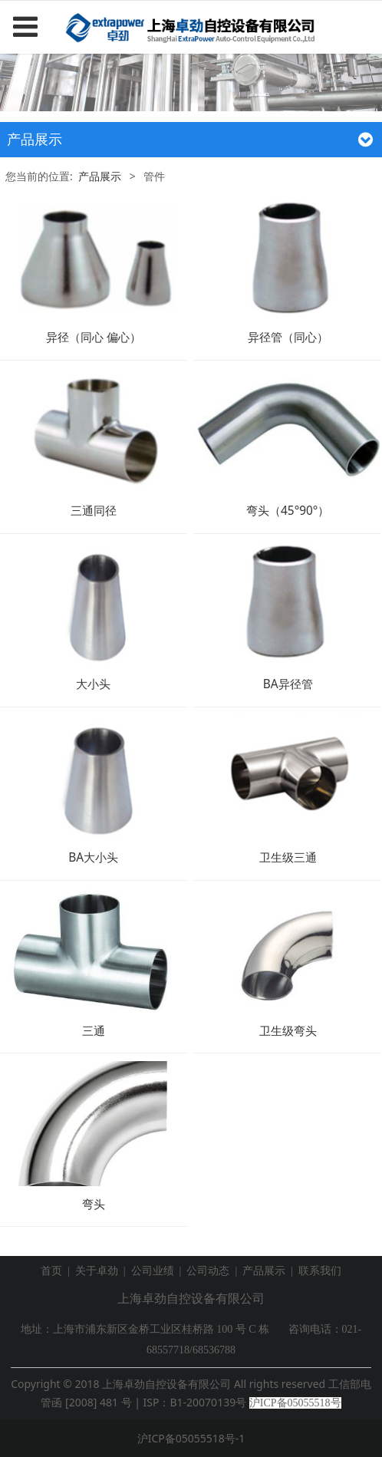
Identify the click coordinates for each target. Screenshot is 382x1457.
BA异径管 (288, 684)
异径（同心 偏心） (93, 337)
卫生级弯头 (288, 1031)
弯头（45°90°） (287, 511)
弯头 (93, 1204)
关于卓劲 (96, 1271)
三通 (93, 1031)
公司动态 (207, 1271)
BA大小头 (93, 857)
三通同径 (94, 511)
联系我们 (319, 1271)
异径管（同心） (288, 337)
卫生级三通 (288, 857)
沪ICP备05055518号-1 (191, 1438)
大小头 (93, 684)
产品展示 (99, 176)
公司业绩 (152, 1271)
